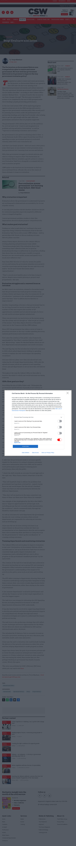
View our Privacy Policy (47, 452)
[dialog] (38, 423)
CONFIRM (25, 446)
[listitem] (38, 417)
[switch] (59, 421)
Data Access (35, 452)
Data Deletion (25, 452)
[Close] (68, 393)
